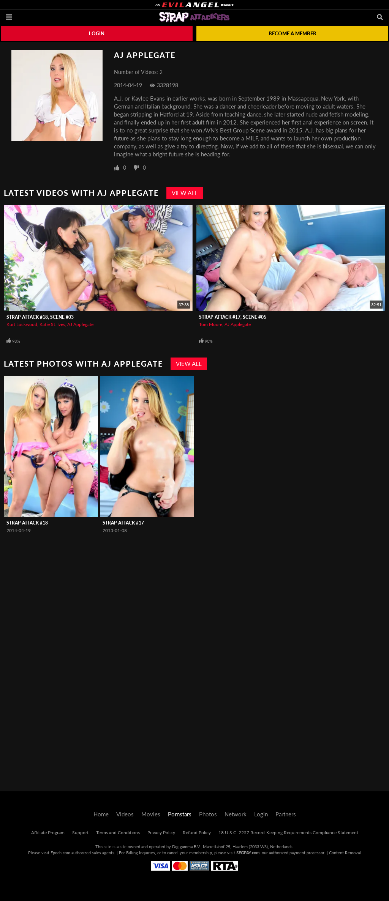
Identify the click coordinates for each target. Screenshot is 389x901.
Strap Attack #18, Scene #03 (40, 317)
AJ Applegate (80, 324)
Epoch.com (60, 852)
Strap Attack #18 (27, 523)
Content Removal (345, 852)
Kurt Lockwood (21, 324)
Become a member (292, 33)
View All (185, 192)
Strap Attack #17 (123, 523)
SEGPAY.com (247, 852)
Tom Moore (210, 324)
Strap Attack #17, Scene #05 (232, 317)
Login (96, 33)
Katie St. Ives (52, 324)
